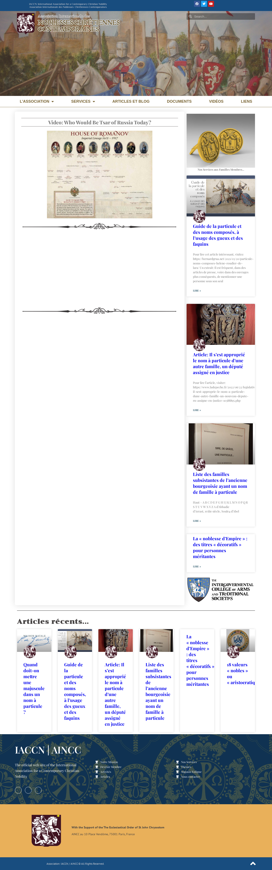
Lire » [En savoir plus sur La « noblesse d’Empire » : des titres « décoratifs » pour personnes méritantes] (197, 566)
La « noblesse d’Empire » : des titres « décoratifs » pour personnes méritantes (220, 547)
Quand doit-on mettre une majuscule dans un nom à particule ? (34, 688)
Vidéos (216, 101)
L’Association (37, 101)
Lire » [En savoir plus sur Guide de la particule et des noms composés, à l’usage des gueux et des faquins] (197, 290)
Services (83, 101)
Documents (179, 101)
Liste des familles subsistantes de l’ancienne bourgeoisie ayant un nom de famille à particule (220, 483)
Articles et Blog (131, 101)
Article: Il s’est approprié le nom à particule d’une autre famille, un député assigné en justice (219, 363)
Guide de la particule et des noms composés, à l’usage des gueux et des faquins (218, 235)
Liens (246, 101)
